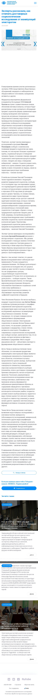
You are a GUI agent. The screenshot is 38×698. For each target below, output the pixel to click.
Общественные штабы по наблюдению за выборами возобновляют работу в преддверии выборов (18, 626)
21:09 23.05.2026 (7, 504)
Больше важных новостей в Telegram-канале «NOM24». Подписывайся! (17, 483)
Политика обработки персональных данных (18, 693)
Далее (32, 594)
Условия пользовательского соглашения (19, 691)
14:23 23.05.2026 (7, 565)
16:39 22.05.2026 (7, 604)
